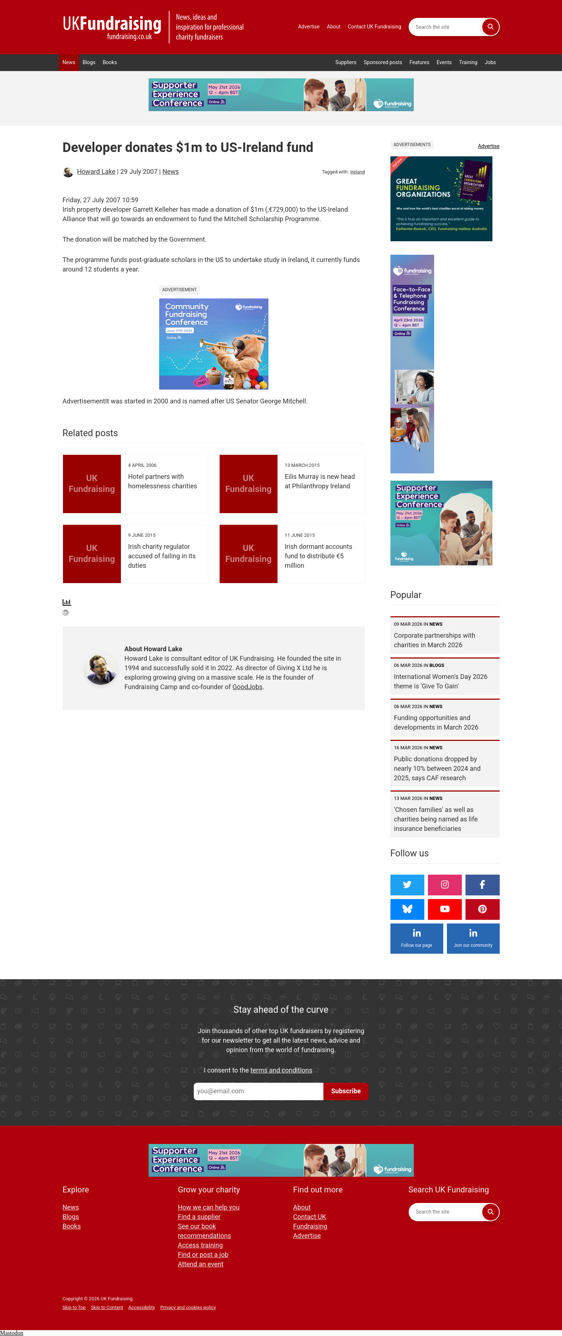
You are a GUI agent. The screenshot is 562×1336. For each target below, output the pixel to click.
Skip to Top (74, 1307)
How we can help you (208, 1207)
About (334, 27)
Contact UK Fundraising (374, 27)
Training (468, 62)
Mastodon (11, 1333)
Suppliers (346, 62)
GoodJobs (247, 687)
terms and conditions (282, 1070)
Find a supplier (199, 1217)
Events (444, 62)
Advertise (308, 27)
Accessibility (142, 1307)
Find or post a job (203, 1255)
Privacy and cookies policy (188, 1307)
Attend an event (200, 1264)
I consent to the (258, 1070)
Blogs (89, 62)
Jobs (490, 62)
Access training (200, 1245)
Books (110, 62)
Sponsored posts (383, 62)
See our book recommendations (204, 1231)
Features (419, 62)
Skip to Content (107, 1307)
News (69, 62)
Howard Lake (96, 172)
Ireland (357, 171)
